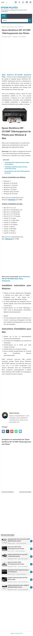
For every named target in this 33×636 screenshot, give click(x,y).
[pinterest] (11, 431)
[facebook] (3, 431)
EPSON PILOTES (9, 7)
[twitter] (7, 431)
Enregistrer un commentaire (19, 36)
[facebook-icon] (15, 2)
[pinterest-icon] (30, 2)
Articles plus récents (7, 492)
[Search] (15, 20)
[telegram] (20, 431)
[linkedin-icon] (26, 2)
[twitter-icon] (19, 2)
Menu (3, 16)
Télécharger (12, 200)
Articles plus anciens (25, 492)
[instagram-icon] (23, 2)
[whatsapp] (16, 431)
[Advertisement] (16, 56)
